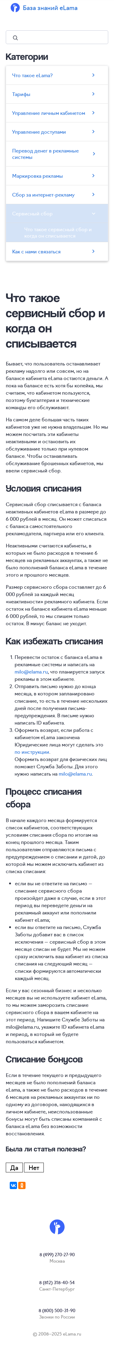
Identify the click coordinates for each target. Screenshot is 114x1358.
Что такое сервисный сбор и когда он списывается (58, 232)
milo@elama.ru (31, 671)
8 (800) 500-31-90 (57, 1310)
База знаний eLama (50, 7)
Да (14, 1167)
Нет (34, 1167)
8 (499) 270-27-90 (57, 1254)
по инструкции (32, 751)
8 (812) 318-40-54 (57, 1282)
